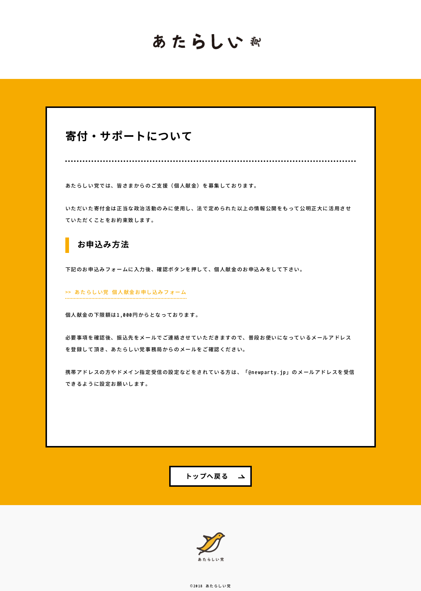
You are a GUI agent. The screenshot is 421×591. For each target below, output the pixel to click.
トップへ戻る (207, 476)
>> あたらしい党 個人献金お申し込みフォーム (126, 292)
